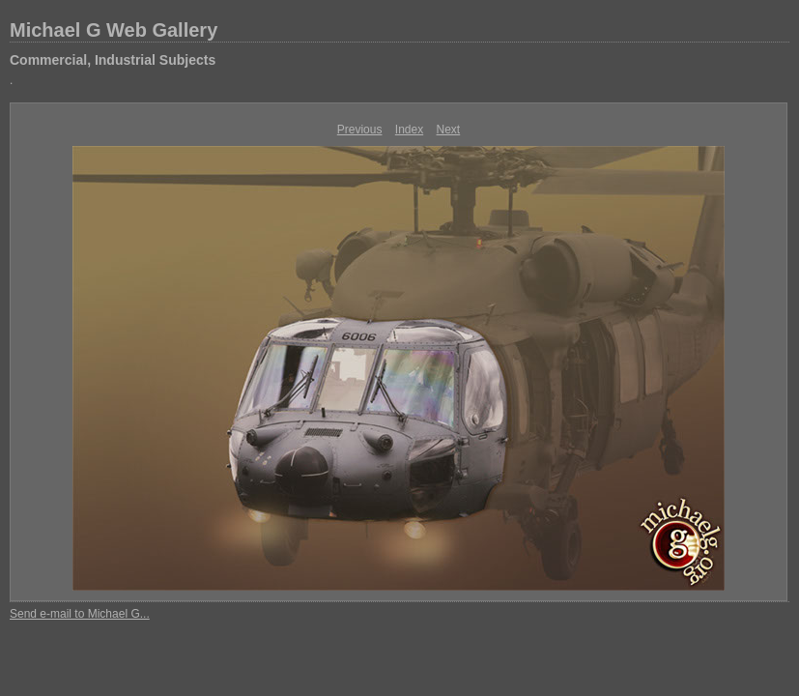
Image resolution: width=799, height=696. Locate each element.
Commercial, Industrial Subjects (112, 60)
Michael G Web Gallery (113, 30)
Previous (360, 129)
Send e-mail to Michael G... (80, 614)
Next (449, 129)
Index (409, 129)
